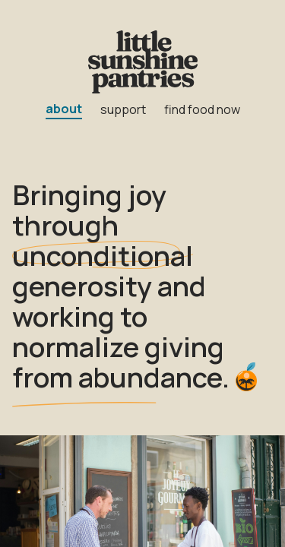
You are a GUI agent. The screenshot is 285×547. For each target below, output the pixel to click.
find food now (202, 109)
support (123, 109)
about (64, 108)
